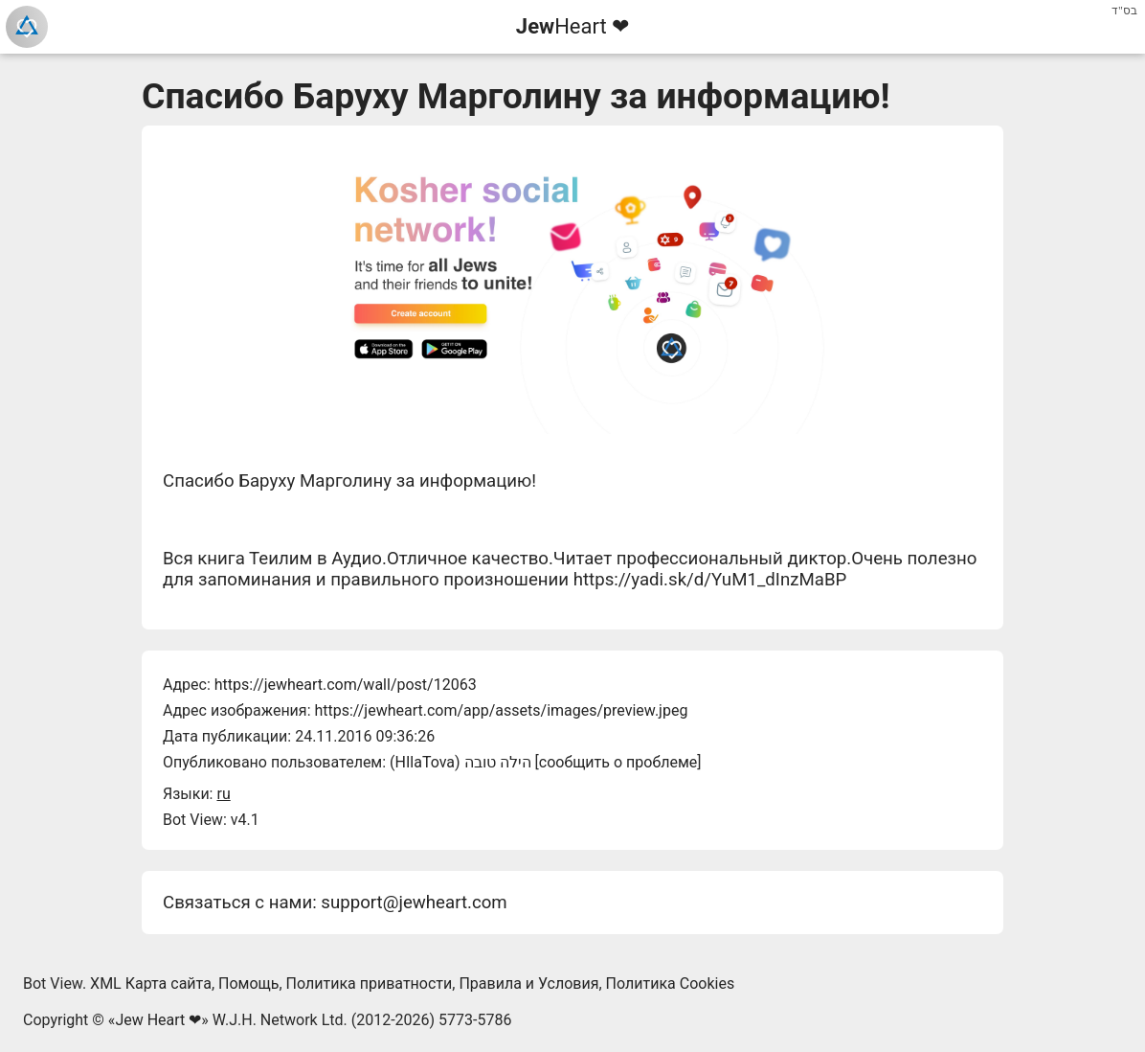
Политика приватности (369, 983)
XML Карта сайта (151, 983)
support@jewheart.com (413, 902)
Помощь (248, 983)
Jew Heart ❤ (158, 1020)
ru (223, 794)
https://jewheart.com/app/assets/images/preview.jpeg (500, 710)
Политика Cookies (670, 983)
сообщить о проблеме (618, 762)
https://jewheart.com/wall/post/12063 (345, 684)
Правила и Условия (528, 983)
